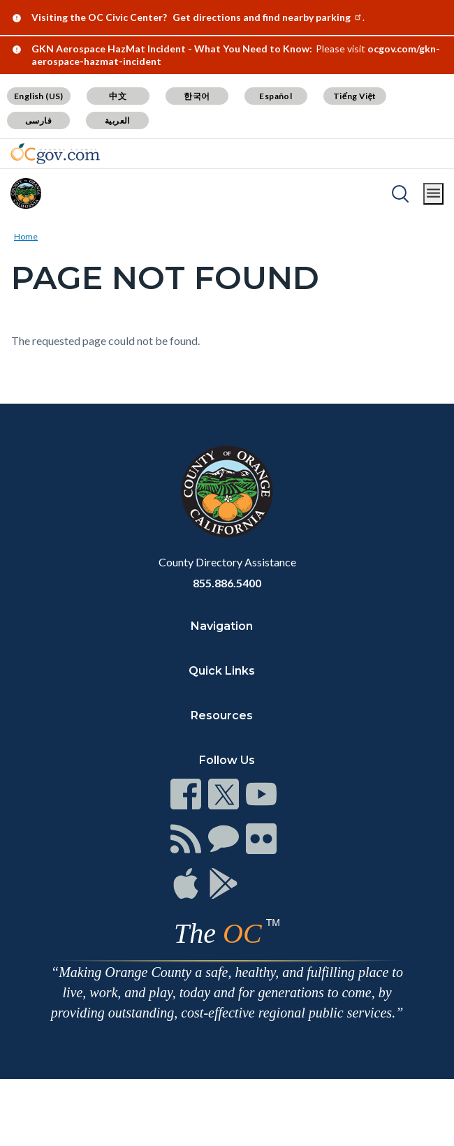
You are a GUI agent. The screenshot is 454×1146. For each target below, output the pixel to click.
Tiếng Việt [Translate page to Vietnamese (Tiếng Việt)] (354, 96)
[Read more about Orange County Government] (55, 153)
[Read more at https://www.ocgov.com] (227, 492)
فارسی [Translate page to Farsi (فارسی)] (38, 120)
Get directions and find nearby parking (268, 17)
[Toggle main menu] (433, 194)
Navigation (222, 626)
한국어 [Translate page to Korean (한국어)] (197, 96)
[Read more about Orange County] (25, 193)
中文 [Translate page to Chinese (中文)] (117, 96)
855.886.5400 (227, 582)
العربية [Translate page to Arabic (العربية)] (117, 120)
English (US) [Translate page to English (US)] (39, 96)
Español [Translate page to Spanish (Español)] (275, 96)
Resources (222, 715)
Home (26, 236)
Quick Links (222, 670)
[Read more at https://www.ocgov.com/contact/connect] (185, 794)
